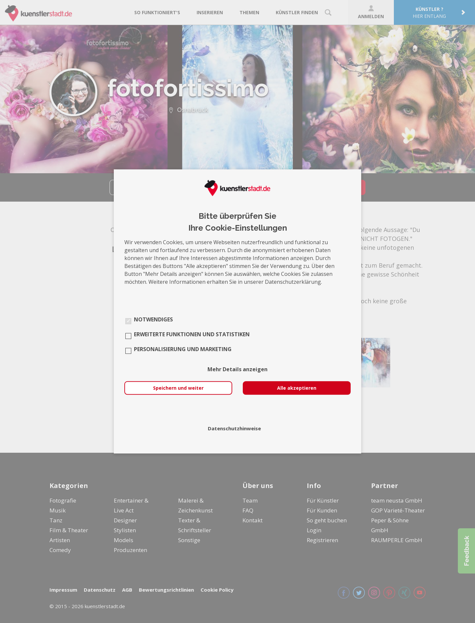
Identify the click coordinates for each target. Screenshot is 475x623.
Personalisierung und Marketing (183, 349)
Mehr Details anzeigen (237, 369)
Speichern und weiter (178, 388)
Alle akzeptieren (296, 388)
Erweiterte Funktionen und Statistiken (192, 334)
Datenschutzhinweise (234, 428)
